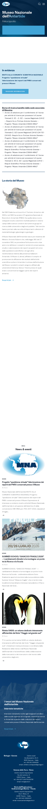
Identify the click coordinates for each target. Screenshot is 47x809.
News (4, 479)
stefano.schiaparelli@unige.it (33, 765)
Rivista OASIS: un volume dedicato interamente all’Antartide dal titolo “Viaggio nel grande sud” (22, 631)
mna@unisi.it (25, 782)
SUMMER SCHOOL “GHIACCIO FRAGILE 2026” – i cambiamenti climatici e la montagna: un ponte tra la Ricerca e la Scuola (23, 559)
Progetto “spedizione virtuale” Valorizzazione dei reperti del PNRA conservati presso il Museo (23, 483)
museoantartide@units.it (25, 800)
